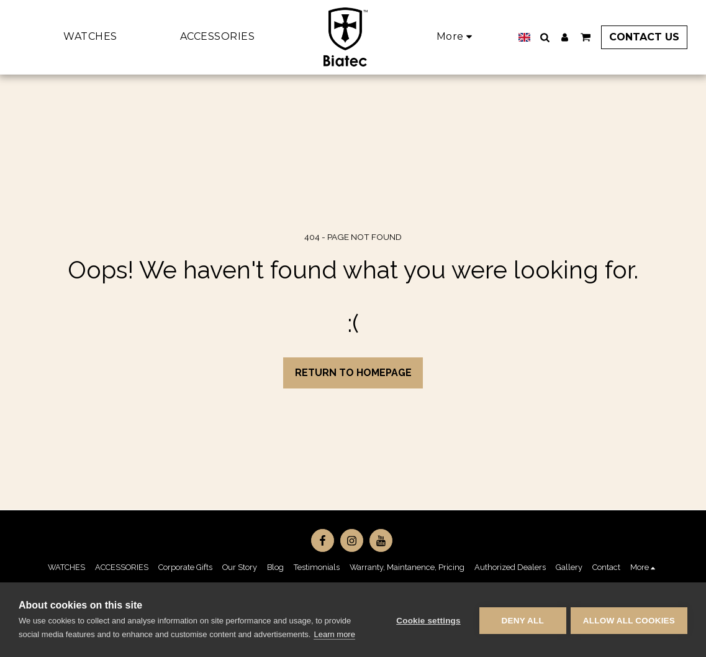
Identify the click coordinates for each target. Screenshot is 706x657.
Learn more (334, 634)
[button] (539, 37)
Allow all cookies (629, 620)
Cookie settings (426, 620)
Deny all (521, 620)
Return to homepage (353, 373)
